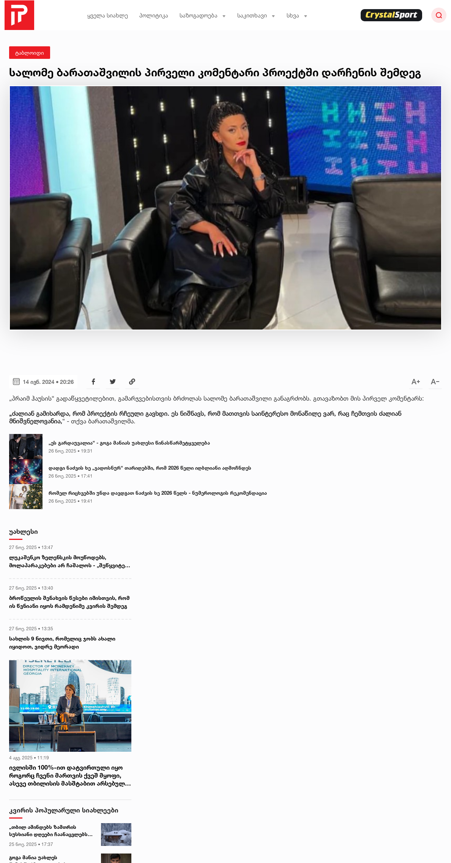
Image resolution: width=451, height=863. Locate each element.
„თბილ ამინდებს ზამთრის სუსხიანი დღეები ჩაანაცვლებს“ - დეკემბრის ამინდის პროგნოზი (49, 831)
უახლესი (23, 531)
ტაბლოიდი (29, 52)
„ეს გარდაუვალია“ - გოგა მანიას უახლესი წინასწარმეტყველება (129, 443)
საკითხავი (256, 15)
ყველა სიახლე (107, 15)
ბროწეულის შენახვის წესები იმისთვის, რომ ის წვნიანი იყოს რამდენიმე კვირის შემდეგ (69, 602)
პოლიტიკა (153, 15)
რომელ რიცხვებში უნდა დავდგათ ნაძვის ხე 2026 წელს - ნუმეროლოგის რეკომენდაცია (158, 493)
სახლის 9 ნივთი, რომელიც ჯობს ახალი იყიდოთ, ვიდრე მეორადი (62, 642)
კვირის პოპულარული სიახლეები (63, 810)
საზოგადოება (203, 15)
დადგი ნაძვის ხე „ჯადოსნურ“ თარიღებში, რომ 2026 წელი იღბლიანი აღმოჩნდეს (150, 468)
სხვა (297, 15)
